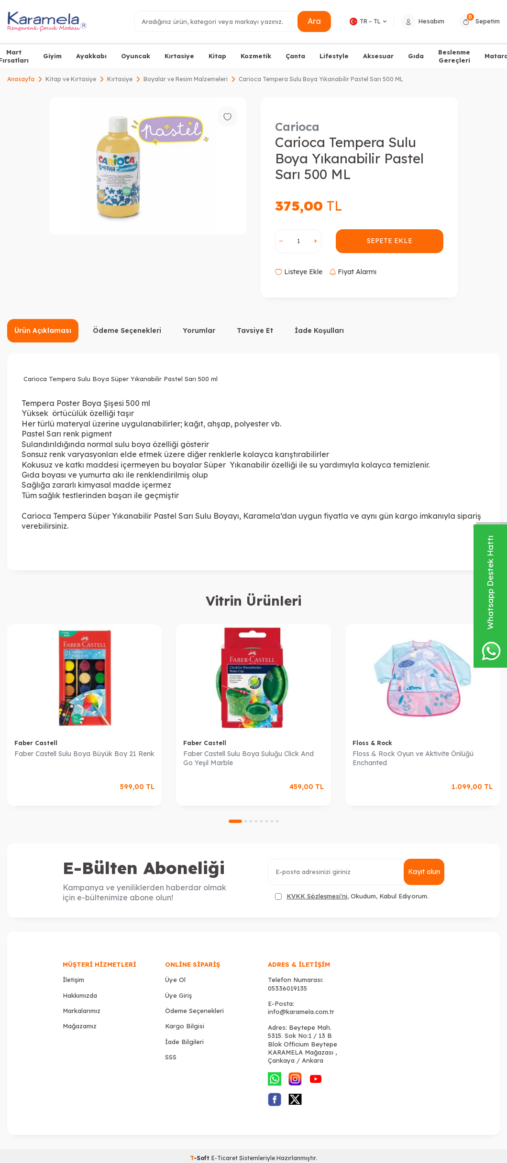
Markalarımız (81, 1010)
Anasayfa (20, 79)
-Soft (200, 1158)
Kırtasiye (179, 56)
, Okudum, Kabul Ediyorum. (352, 896)
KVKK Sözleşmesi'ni (317, 896)
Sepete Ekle (389, 240)
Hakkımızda (80, 995)
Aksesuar (378, 56)
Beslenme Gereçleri (454, 56)
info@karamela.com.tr (301, 1011)
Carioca (297, 126)
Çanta (295, 56)
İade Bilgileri (184, 1042)
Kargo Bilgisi (184, 1026)
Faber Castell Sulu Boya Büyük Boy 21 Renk (84, 753)
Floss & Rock (372, 743)
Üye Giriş (178, 995)
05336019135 (287, 988)
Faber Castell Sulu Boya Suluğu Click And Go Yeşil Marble (248, 758)
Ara (314, 21)
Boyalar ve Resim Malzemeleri (185, 79)
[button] (235, 821)
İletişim (73, 979)
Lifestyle (334, 56)
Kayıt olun (424, 871)
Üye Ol (175, 979)
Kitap (217, 56)
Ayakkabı (91, 56)
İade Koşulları (319, 330)
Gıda (416, 56)
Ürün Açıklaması (42, 330)
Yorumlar (199, 330)
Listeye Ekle (298, 271)
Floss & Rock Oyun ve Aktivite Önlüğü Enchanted (413, 758)
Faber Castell (35, 743)
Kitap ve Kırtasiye (70, 79)
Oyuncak (135, 56)
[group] (147, 166)
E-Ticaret (224, 1158)
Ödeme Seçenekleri (127, 330)
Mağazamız (80, 1026)
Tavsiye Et (255, 330)
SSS (170, 1057)
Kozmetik (256, 56)
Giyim (52, 56)
